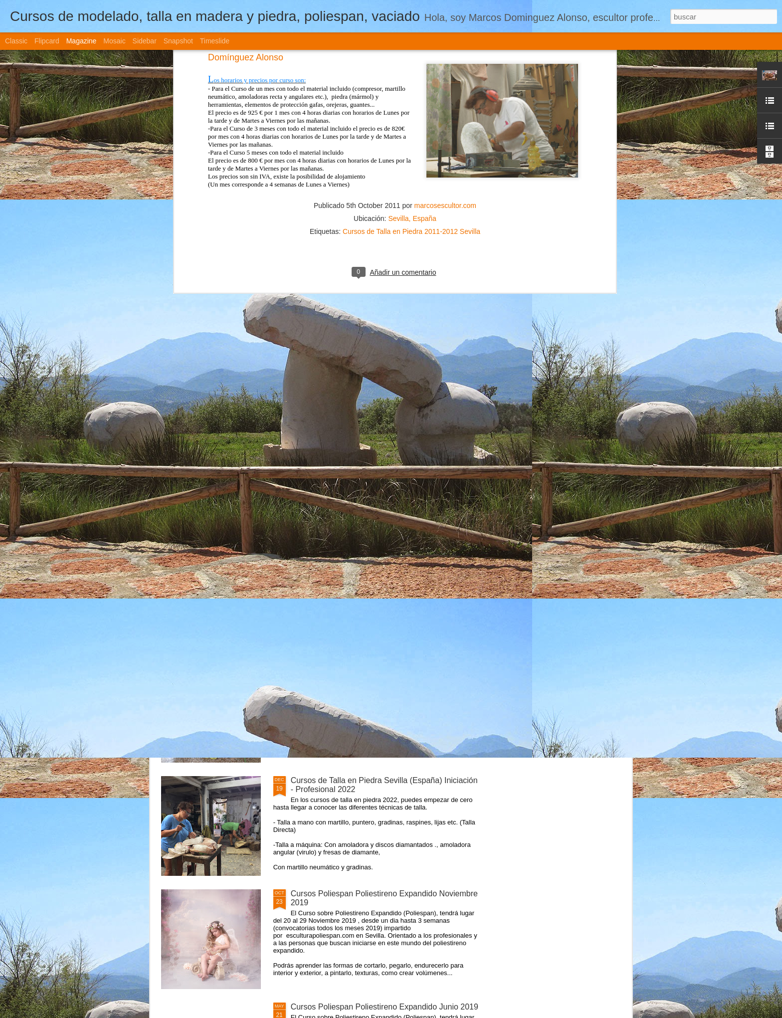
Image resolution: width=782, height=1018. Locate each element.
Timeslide (214, 41)
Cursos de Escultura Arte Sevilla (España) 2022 (375, 554)
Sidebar (145, 41)
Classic (16, 41)
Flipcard (46, 41)
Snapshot (178, 41)
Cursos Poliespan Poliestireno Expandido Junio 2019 (384, 1007)
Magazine (81, 41)
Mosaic (114, 41)
